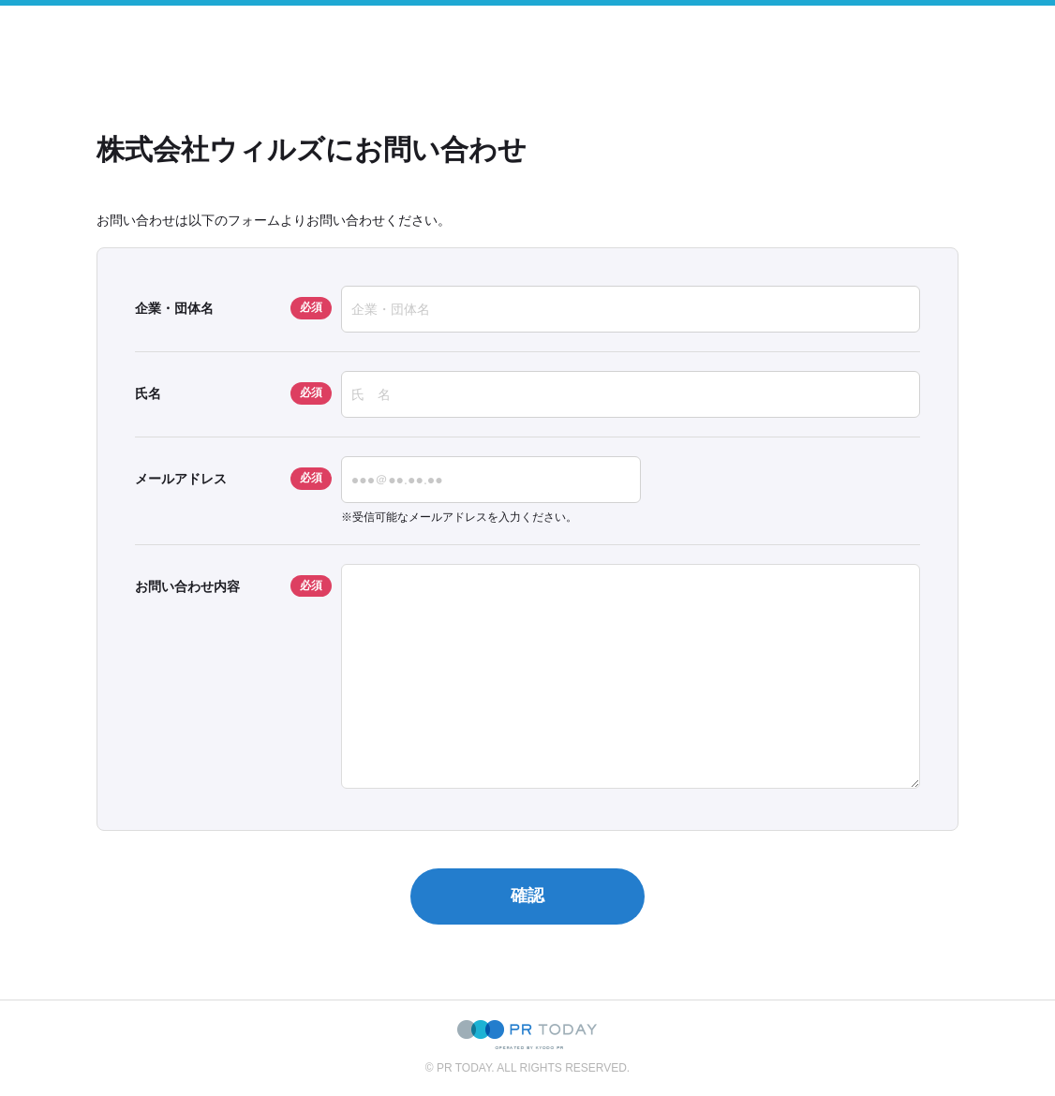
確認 (527, 895)
